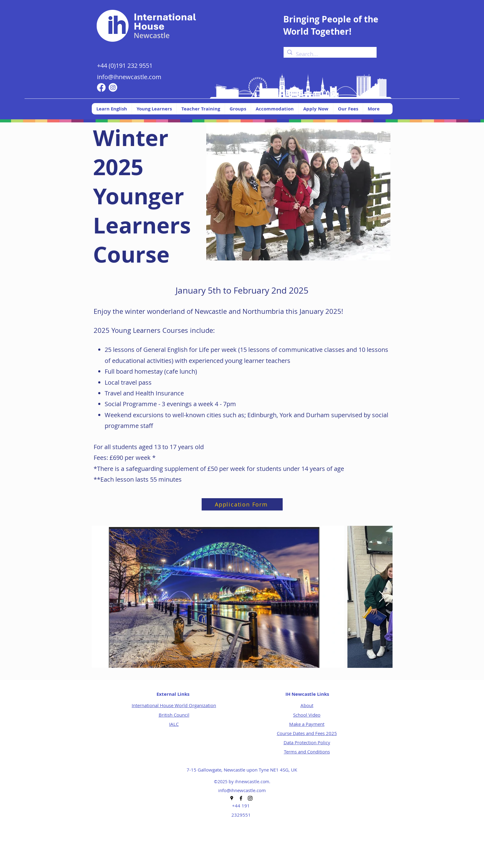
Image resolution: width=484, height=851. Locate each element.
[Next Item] (381, 597)
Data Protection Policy (307, 742)
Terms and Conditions (307, 752)
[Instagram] (113, 87)
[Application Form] (242, 504)
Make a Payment (306, 724)
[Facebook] (101, 87)
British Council (174, 715)
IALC (174, 724)
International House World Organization (174, 705)
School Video (306, 715)
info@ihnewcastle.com (129, 77)
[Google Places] (232, 798)
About (306, 705)
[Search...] (330, 54)
